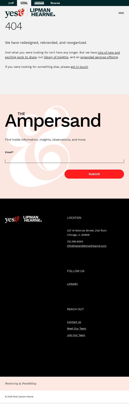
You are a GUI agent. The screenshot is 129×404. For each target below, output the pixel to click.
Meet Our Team (76, 328)
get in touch (79, 66)
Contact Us (74, 322)
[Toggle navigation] (121, 13)
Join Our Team (76, 335)
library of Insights (56, 57)
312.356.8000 (75, 241)
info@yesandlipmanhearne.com (86, 245)
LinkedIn (72, 283)
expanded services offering (99, 57)
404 (13, 26)
